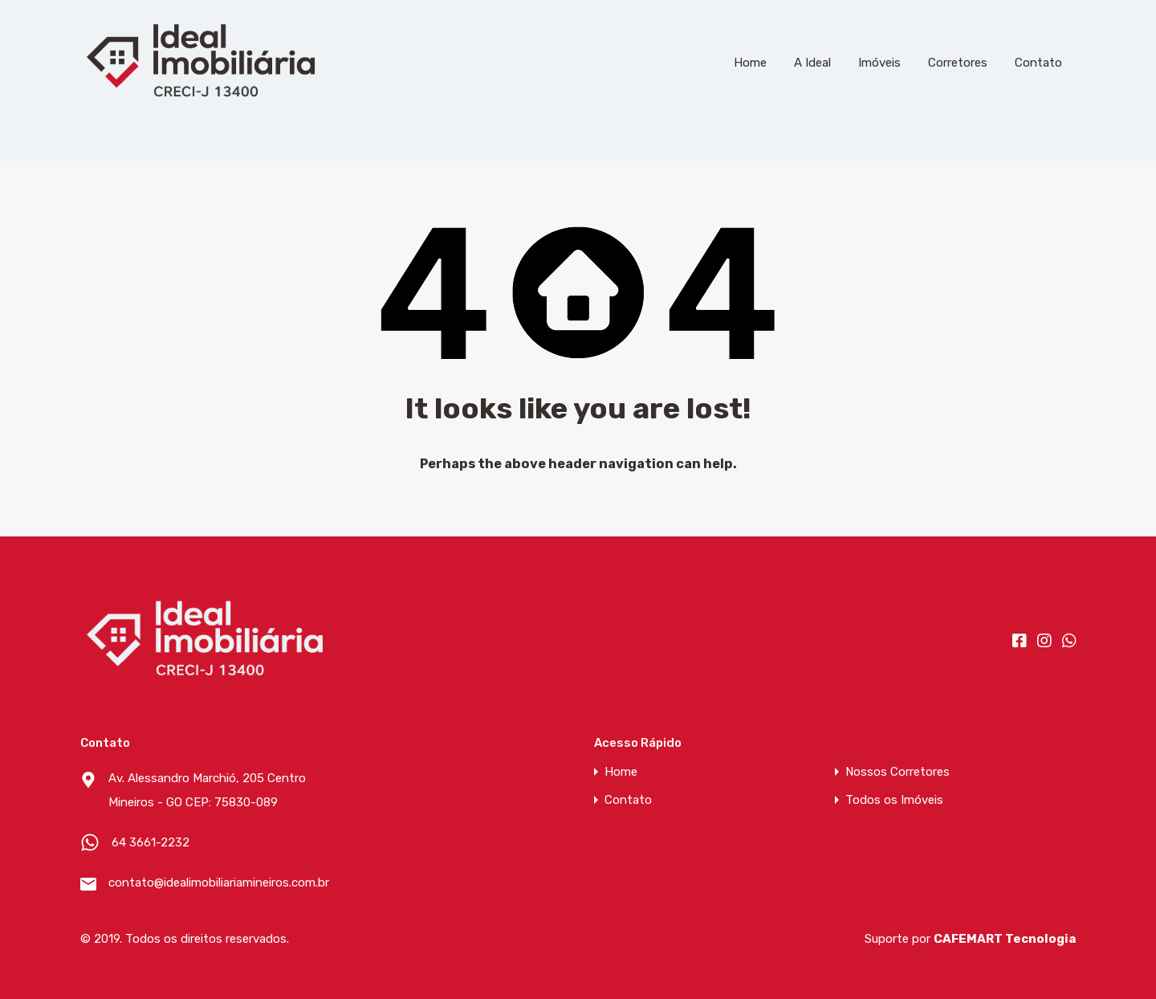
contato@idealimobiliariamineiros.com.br (208, 882)
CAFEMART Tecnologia (1005, 939)
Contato (1038, 62)
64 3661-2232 (150, 842)
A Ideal (812, 62)
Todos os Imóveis (894, 800)
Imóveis (879, 62)
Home (750, 62)
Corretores (957, 62)
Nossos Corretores (897, 772)
